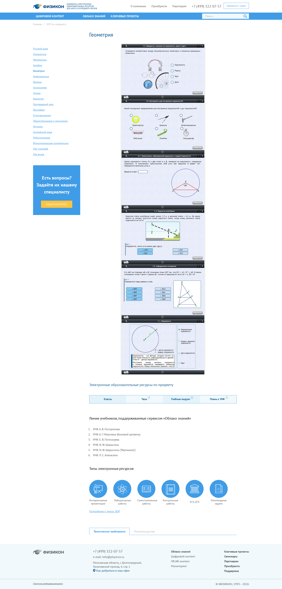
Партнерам (179, 6)
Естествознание (42, 115)
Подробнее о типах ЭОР (104, 511)
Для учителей (40, 148)
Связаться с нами (236, 5)
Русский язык (40, 48)
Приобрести (159, 6)
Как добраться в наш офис (113, 570)
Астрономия (40, 87)
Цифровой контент (183, 556)
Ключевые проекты (125, 16)
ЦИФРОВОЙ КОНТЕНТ (50, 16)
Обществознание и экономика (50, 121)
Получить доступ (144, 531)
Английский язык (42, 132)
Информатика (41, 76)
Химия (36, 93)
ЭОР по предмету (56, 24)
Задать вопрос (56, 204)
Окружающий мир (43, 104)
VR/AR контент (180, 561)
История (38, 126)
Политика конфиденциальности (48, 583)
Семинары (230, 556)
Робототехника (41, 137)
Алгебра (37, 65)
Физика (37, 82)
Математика (40, 59)
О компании (138, 6)
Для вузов (38, 154)
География (39, 109)
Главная (37, 24)
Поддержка (231, 571)
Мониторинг (179, 566)
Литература (39, 54)
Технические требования (109, 531)
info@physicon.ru (113, 557)
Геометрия (39, 71)
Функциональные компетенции (51, 143)
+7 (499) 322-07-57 (206, 6)
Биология (38, 98)
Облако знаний (94, 16)
